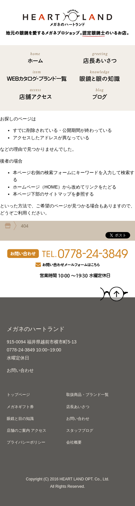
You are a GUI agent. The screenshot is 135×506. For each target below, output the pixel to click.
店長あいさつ (77, 407)
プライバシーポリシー (26, 442)
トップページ (18, 394)
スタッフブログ (79, 430)
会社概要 (74, 442)
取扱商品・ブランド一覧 (87, 394)
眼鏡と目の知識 (20, 418)
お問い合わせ (20, 370)
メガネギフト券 (20, 407)
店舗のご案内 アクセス (26, 430)
